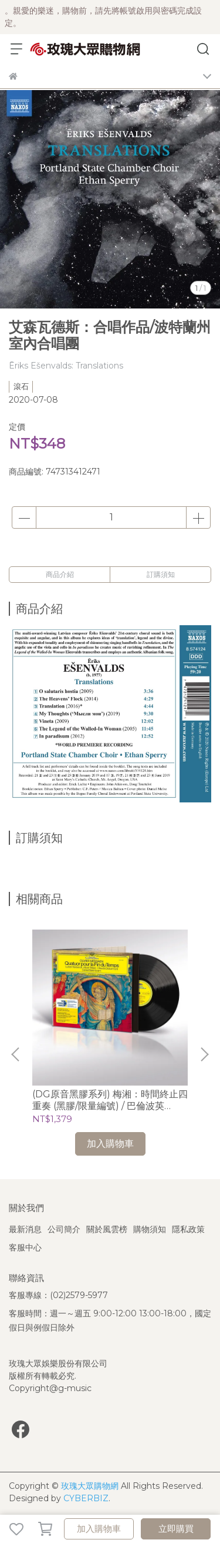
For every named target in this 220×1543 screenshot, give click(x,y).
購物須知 (149, 1229)
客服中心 (25, 1247)
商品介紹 (60, 574)
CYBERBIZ (86, 1498)
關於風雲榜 (106, 1229)
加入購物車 (99, 1528)
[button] (204, 1054)
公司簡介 (64, 1229)
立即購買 (176, 1528)
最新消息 (25, 1229)
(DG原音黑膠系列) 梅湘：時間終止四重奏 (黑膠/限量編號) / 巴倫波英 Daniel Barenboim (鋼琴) (110, 1100)
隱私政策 (188, 1229)
